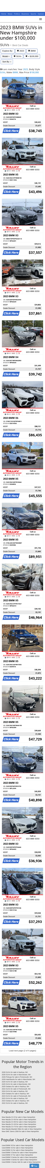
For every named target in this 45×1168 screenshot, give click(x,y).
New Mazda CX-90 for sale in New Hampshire (19, 1122)
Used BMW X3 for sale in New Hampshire (17, 1148)
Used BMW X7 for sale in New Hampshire (17, 1155)
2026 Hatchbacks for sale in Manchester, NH (18, 1079)
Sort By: (6, 62)
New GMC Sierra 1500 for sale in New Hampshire (20, 1131)
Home (3, 14)
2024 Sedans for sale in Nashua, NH (15, 1094)
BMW (32, 51)
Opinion (41, 14)
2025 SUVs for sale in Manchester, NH (16, 1084)
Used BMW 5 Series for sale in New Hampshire (19, 1157)
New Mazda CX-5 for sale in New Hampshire (18, 1117)
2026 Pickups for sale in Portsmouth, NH (17, 1077)
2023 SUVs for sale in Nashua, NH (15, 1098)
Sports (34, 14)
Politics (17, 14)
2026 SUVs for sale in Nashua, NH (15, 1072)
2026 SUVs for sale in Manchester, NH (16, 1075)
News (10, 14)
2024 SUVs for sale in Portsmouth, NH (16, 1089)
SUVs (17, 56)
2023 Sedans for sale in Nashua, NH (15, 1101)
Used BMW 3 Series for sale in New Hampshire (19, 1153)
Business (25, 14)
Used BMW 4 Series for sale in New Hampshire (19, 1160)
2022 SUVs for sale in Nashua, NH (15, 1103)
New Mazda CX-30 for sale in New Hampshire (19, 1124)
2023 (20, 51)
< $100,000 (31, 56)
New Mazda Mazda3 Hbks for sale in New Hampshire (22, 1129)
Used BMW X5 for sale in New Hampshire (17, 1145)
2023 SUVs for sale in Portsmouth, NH (16, 1096)
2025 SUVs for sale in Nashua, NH (15, 1082)
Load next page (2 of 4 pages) (22, 1051)
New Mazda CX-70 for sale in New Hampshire (19, 1127)
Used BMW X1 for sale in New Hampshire (17, 1150)
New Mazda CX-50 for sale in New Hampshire (19, 1119)
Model (5, 56)
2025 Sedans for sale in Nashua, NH (15, 1086)
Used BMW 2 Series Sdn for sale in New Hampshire (21, 1162)
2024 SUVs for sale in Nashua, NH (15, 1091)
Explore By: (7, 51)
